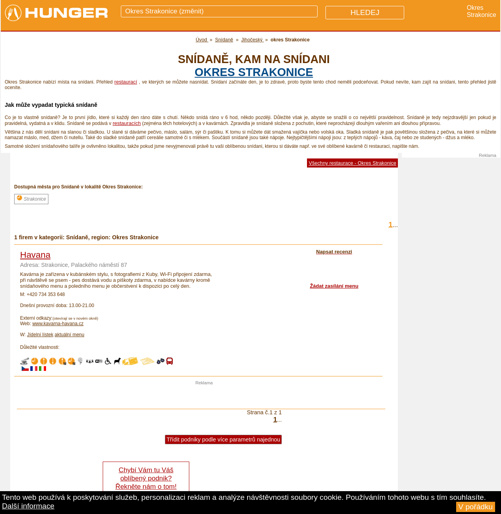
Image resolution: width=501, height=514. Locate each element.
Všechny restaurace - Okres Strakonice (352, 163)
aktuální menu (69, 334)
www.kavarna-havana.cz (57, 323)
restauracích (127, 123)
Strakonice (31, 198)
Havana (35, 255)
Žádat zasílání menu (334, 286)
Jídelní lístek (40, 334)
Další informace (28, 506)
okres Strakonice (254, 72)
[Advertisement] (204, 397)
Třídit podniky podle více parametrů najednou (223, 439)
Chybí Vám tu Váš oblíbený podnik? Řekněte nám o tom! (145, 478)
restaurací (126, 82)
